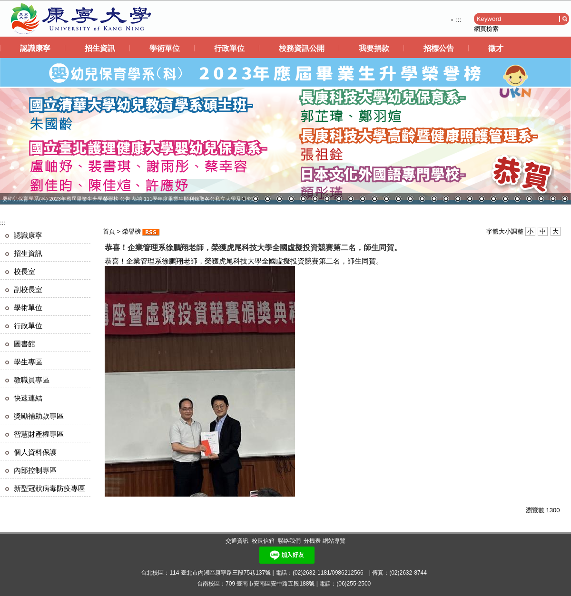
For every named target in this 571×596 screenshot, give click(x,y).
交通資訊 (237, 540)
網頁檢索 (486, 28)
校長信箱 (263, 540)
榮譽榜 (131, 231)
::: (458, 19)
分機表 (312, 540)
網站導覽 (334, 540)
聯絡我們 (289, 540)
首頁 (109, 231)
